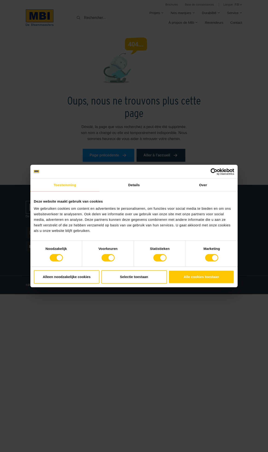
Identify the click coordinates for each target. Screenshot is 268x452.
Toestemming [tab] (65, 185)
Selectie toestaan (134, 277)
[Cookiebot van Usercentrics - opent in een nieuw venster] (214, 171)
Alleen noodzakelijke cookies (67, 277)
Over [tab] (203, 185)
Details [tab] (134, 185)
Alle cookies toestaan (201, 277)
